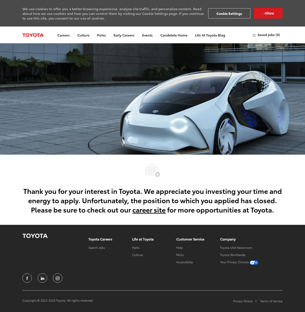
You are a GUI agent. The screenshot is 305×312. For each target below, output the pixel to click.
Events (147, 34)
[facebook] (27, 278)
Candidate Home (173, 34)
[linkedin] (42, 278)
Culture (83, 34)
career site (149, 209)
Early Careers (124, 34)
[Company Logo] (33, 34)
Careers (63, 34)
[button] (229, 13)
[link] (35, 235)
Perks (101, 34)
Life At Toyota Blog (210, 34)
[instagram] (57, 278)
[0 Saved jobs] (266, 35)
